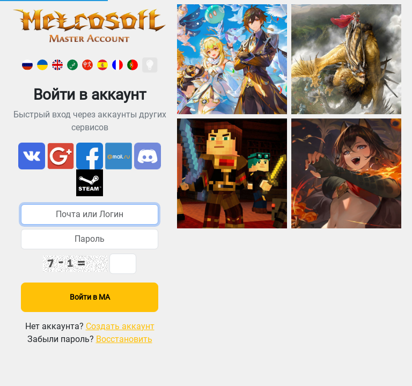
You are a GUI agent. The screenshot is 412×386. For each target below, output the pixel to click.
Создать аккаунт (120, 326)
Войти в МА (90, 297)
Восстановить (124, 339)
